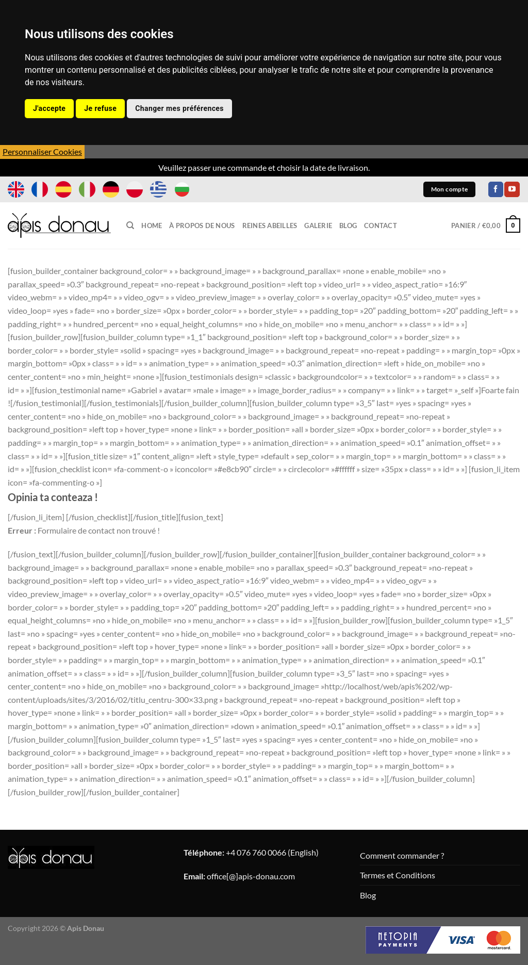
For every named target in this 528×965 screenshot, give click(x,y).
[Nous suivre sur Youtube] (511, 189)
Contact (380, 225)
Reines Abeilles (270, 225)
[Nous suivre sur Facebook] (495, 189)
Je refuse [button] (100, 108)
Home (151, 225)
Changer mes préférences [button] (179, 108)
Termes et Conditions (397, 875)
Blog (348, 225)
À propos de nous (202, 225)
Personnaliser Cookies (42, 151)
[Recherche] (130, 225)
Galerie (318, 225)
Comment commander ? (402, 855)
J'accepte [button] (49, 108)
